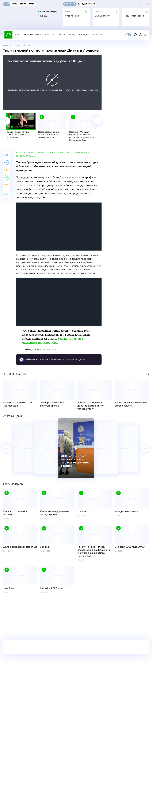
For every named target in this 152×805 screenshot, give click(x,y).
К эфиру (42, 16)
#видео (78, 339)
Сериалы (98, 35)
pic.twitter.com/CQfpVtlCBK (40, 343)
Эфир (17, 35)
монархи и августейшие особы (55, 152)
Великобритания (25, 152)
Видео (72, 35)
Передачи (84, 35)
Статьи (61, 35)
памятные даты (83, 152)
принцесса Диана (25, 156)
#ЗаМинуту (65, 339)
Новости (49, 35)
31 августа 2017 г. (49, 349)
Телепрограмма (32, 35)
